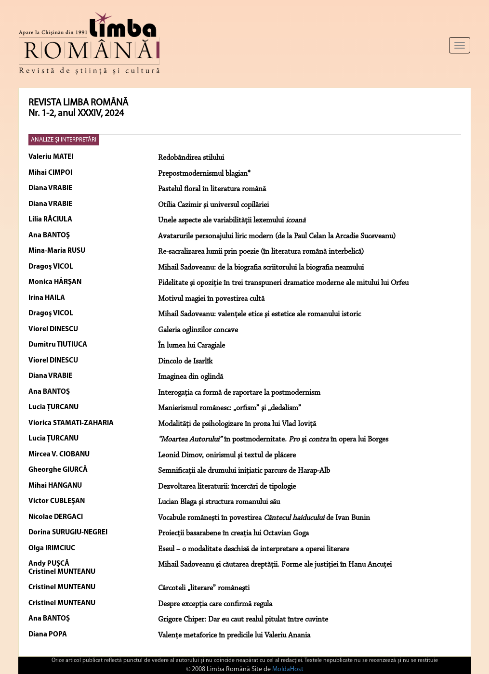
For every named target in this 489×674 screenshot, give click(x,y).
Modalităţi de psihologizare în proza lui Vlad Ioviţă (237, 424)
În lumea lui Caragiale (191, 346)
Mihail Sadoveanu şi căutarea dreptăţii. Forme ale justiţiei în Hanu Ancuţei (275, 565)
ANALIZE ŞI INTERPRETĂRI (63, 140)
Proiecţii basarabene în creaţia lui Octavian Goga (233, 533)
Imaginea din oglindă (190, 377)
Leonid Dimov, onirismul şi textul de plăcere (227, 455)
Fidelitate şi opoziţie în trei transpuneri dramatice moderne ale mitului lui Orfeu (283, 283)
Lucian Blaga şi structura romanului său (219, 502)
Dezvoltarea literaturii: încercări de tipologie (227, 487)
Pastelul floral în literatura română (212, 189)
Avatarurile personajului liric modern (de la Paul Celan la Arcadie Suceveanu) (277, 236)
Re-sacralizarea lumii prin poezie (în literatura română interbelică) (261, 252)
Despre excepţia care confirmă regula (215, 604)
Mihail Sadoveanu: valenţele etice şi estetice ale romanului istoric (259, 314)
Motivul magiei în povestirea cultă (211, 299)
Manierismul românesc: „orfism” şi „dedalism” (229, 408)
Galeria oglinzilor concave (198, 330)
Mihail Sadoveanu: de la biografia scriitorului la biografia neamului (261, 268)
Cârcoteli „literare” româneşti (204, 588)
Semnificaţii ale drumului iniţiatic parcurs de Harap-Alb (244, 471)
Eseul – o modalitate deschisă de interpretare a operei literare (253, 549)
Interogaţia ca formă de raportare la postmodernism (239, 393)
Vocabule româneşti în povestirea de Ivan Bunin (264, 518)
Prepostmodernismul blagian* (204, 174)
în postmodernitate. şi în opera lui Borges (273, 439)
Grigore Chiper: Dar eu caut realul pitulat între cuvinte (243, 619)
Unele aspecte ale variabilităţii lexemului (231, 220)
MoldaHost (288, 669)
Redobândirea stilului (191, 158)
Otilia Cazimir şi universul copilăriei (213, 205)
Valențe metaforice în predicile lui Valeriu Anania (234, 635)
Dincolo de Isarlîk (185, 361)
